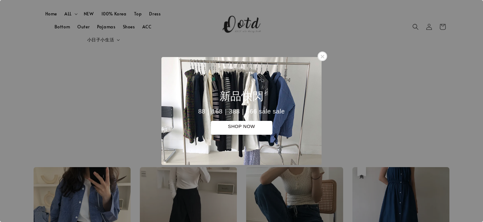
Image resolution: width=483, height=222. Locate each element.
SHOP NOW (241, 126)
